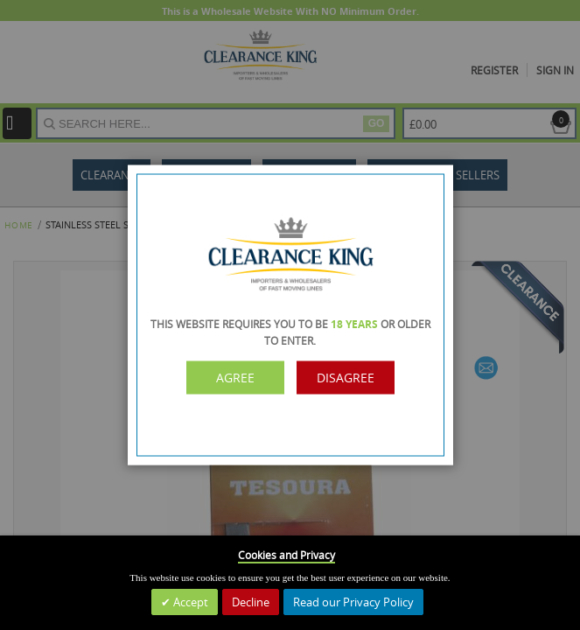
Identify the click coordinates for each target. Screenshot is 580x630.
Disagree (345, 377)
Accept (189, 602)
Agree (235, 377)
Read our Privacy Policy (353, 602)
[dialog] (290, 315)
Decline (250, 602)
